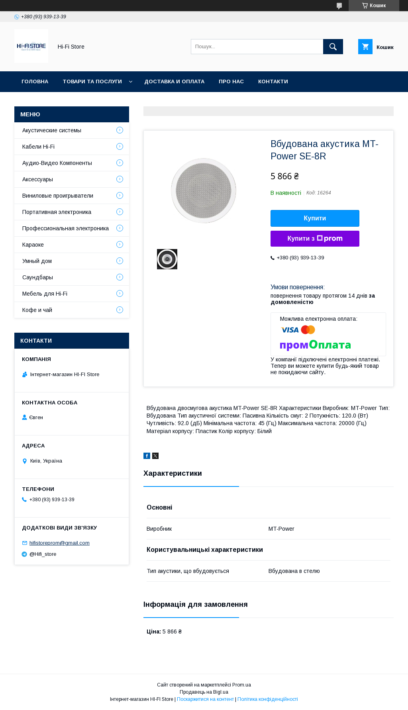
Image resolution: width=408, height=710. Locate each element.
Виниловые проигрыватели (57, 195)
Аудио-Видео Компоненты (57, 163)
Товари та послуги (92, 81)
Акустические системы (51, 130)
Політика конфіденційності (267, 699)
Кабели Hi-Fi (38, 146)
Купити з (314, 238)
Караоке (33, 244)
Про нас (231, 81)
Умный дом (37, 261)
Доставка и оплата (174, 81)
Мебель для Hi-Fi (44, 293)
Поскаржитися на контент (205, 699)
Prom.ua (241, 685)
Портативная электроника (56, 212)
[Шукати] (333, 46)
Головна (35, 81)
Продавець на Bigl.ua (204, 692)
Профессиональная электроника (65, 228)
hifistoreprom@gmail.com (59, 543)
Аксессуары (37, 179)
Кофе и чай (37, 310)
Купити (315, 218)
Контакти (273, 81)
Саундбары (37, 277)
